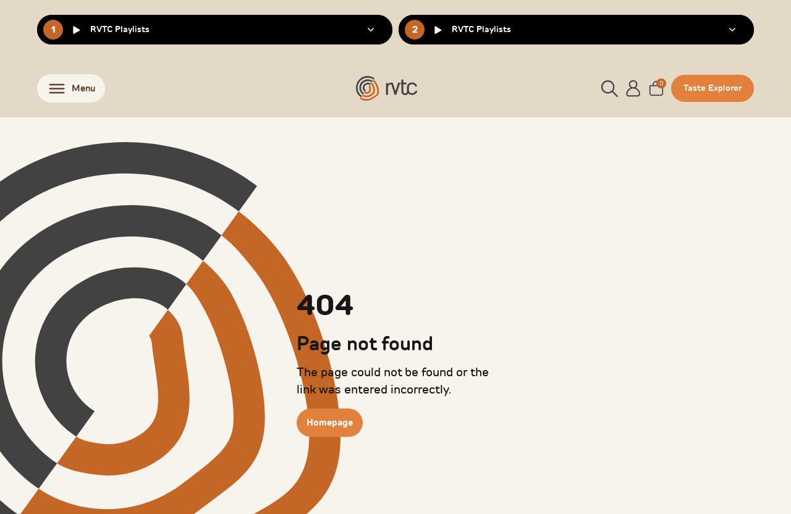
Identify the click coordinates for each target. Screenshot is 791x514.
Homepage (330, 422)
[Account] (633, 88)
